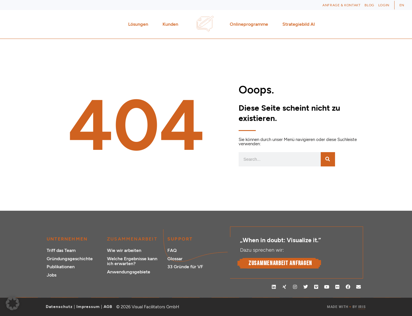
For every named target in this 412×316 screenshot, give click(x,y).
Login (383, 5)
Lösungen (139, 24)
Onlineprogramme (250, 24)
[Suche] (328, 159)
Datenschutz (59, 306)
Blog (369, 5)
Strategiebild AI (298, 24)
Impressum (88, 306)
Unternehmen (67, 239)
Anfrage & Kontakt (341, 5)
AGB (108, 306)
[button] (12, 303)
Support (180, 239)
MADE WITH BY (346, 307)
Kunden (172, 24)
